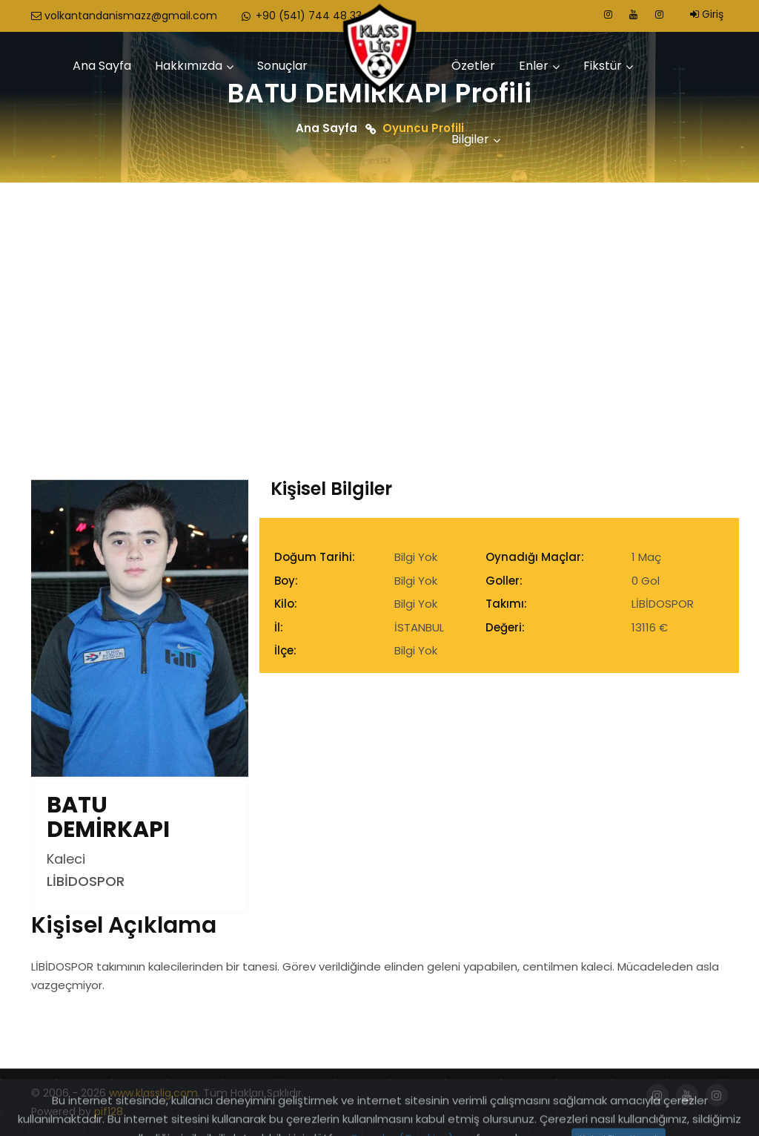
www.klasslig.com (153, 1093)
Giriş (706, 14)
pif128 (108, 1111)
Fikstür (602, 65)
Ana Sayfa (102, 65)
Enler (533, 65)
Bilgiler (470, 139)
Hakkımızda (188, 65)
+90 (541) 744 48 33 (300, 15)
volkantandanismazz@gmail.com (124, 15)
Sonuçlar (282, 65)
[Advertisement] (379, 294)
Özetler (473, 65)
